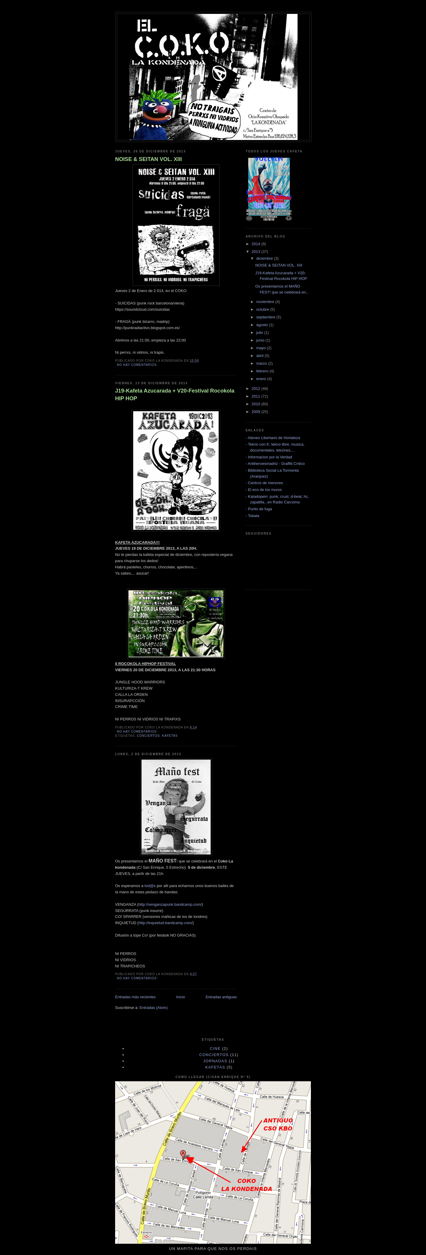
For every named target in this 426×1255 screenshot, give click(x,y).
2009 (256, 411)
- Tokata (252, 516)
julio (260, 332)
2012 (256, 388)
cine (215, 1048)
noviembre (265, 301)
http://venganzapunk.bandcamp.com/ (170, 904)
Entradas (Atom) (153, 1007)
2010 (256, 404)
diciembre (265, 258)
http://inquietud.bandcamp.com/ (165, 923)
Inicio (180, 997)
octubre (263, 309)
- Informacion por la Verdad (269, 457)
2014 (256, 244)
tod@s (150, 886)
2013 (256, 251)
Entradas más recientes (135, 997)
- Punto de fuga (259, 509)
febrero (263, 371)
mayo (261, 348)
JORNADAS (215, 1061)
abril (260, 355)
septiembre (266, 317)
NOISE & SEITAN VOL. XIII (148, 159)
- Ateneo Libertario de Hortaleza (273, 438)
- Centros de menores (264, 483)
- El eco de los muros (264, 489)
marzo (262, 363)
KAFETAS (169, 735)
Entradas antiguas (221, 997)
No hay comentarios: (138, 364)
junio (261, 340)
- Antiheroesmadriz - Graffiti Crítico (275, 463)
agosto (262, 325)
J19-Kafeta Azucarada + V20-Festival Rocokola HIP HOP (174, 394)
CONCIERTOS (148, 735)
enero (261, 379)
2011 (256, 396)
